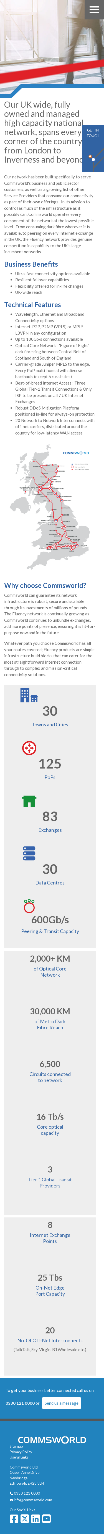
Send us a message (61, 1403)
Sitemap (16, 1446)
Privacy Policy (21, 1452)
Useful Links (19, 1457)
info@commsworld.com (33, 1500)
